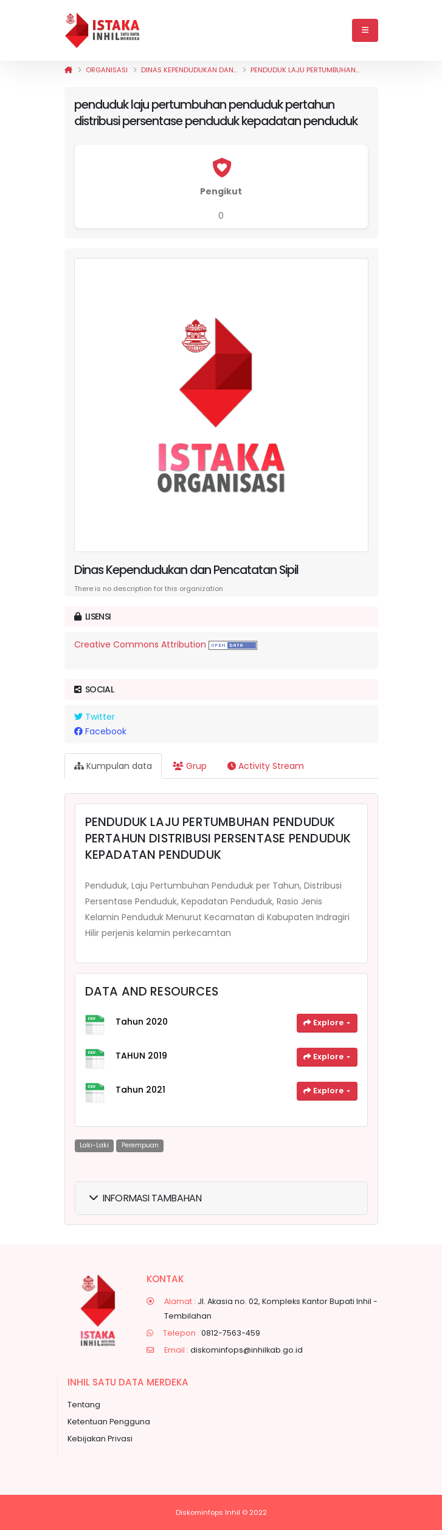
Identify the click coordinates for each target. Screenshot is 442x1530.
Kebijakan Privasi (100, 1438)
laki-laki (94, 1145)
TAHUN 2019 (141, 1056)
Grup (190, 766)
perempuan (140, 1145)
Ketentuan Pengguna (108, 1421)
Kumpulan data (113, 766)
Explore (324, 1022)
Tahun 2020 (142, 1022)
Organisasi (107, 70)
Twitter (94, 717)
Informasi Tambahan (145, 1198)
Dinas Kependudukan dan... (189, 70)
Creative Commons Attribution (140, 644)
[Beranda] (68, 70)
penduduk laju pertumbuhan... (304, 70)
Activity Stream (265, 766)
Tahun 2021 (140, 1090)
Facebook (100, 731)
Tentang (83, 1404)
